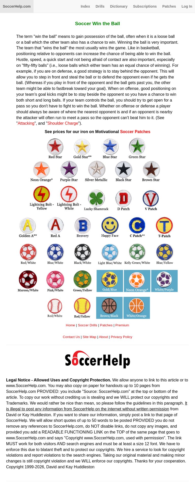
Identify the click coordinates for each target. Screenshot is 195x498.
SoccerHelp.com (17, 6)
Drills (99, 6)
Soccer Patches (135, 132)
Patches (169, 6)
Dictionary (118, 6)
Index (85, 6)
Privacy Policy (121, 337)
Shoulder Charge (62, 123)
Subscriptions (145, 6)
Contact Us (71, 337)
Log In (187, 6)
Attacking (26, 123)
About (103, 337)
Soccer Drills (87, 325)
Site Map (89, 337)
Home (70, 325)
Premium (122, 325)
